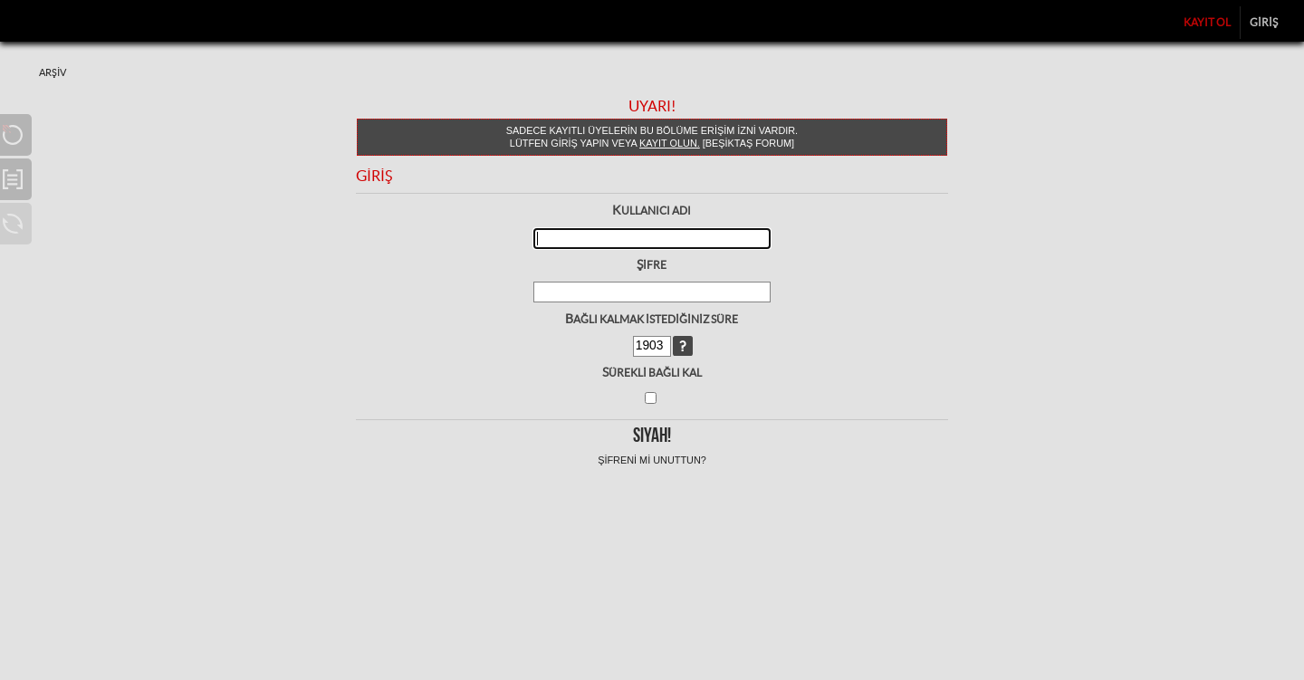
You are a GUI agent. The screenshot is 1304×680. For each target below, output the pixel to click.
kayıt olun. (669, 143)
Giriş (1264, 22)
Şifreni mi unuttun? (652, 460)
